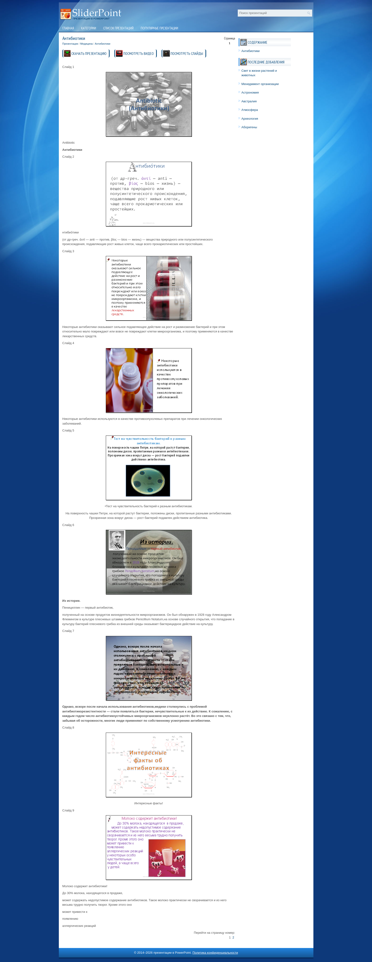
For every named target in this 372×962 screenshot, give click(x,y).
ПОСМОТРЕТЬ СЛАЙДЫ (187, 53)
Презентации (70, 43)
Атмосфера (250, 110)
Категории (88, 28)
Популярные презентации (159, 28)
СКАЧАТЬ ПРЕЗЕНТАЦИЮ (89, 53)
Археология (250, 118)
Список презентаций (118, 28)
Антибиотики (102, 43)
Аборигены (249, 127)
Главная (68, 28)
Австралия (249, 101)
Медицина (86, 43)
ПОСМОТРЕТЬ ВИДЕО (138, 53)
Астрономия (250, 92)
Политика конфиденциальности (215, 952)
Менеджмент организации (260, 84)
